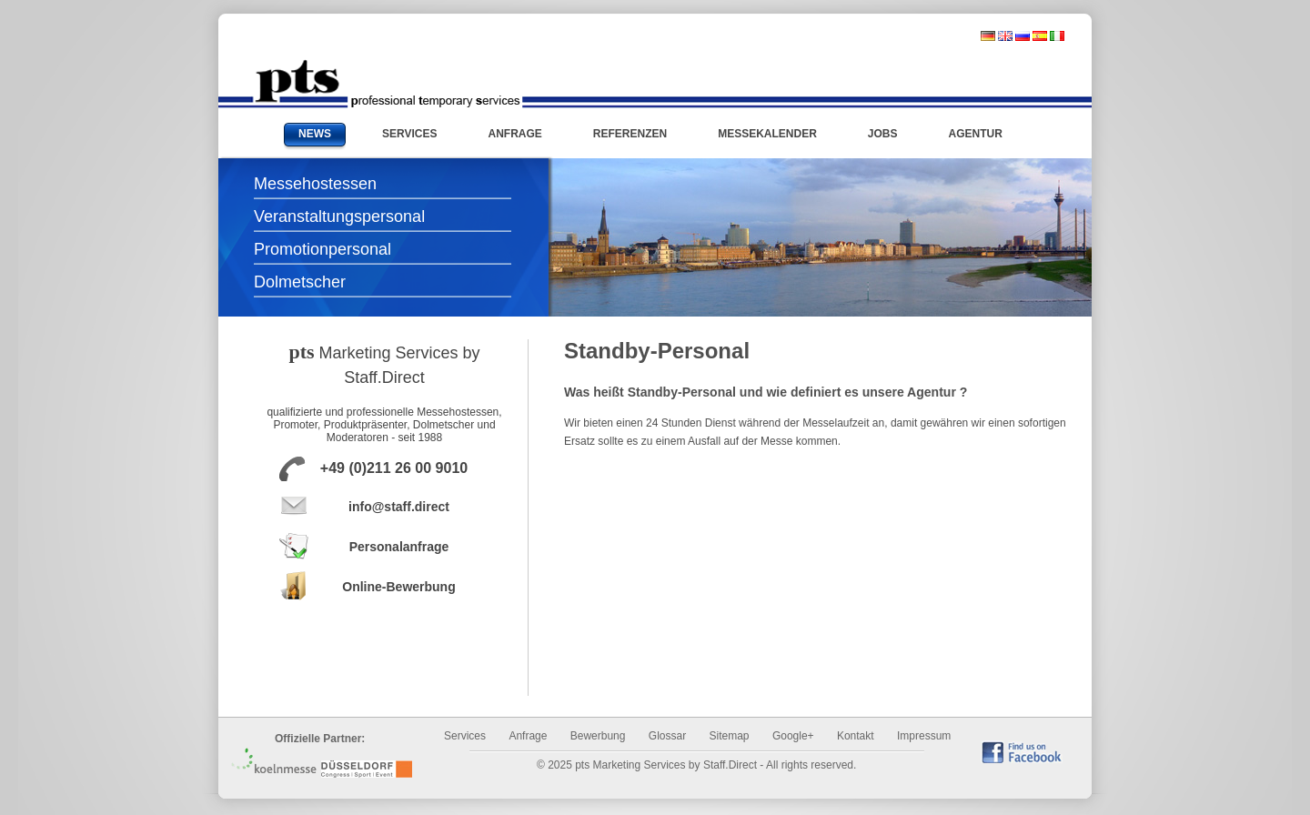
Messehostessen (315, 184)
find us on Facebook (1022, 751)
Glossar (667, 735)
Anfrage (528, 735)
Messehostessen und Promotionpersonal (387, 83)
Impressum (924, 735)
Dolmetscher (300, 282)
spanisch (1040, 36)
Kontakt (855, 735)
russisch (1022, 36)
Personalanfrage (399, 546)
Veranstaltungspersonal (339, 216)
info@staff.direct (398, 506)
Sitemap (730, 735)
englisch (1005, 36)
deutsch (988, 36)
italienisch (1057, 36)
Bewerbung (598, 735)
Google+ (793, 735)
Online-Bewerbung (398, 586)
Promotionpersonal (322, 249)
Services (465, 735)
